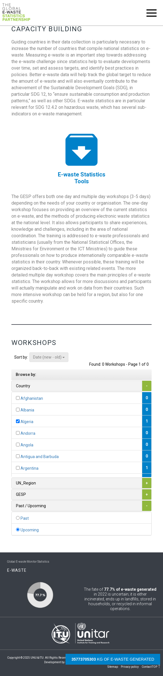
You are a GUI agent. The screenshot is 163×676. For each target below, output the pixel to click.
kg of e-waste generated (113, 659)
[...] (18, 398)
